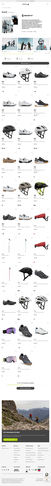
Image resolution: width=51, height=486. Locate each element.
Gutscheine (28, 457)
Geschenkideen (29, 459)
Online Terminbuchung (31, 455)
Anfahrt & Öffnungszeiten (43, 450)
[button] (46, 53)
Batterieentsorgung (30, 461)
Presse (15, 461)
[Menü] (49, 473)
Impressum (40, 480)
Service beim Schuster (30, 452)
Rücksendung (41, 455)
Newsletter (16, 459)
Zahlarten (40, 457)
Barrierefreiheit (41, 459)
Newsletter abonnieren (9, 439)
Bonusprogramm (29, 448)
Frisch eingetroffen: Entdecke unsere (23, 1)
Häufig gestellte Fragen (43, 448)
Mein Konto (28, 450)
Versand (39, 452)
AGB (37, 480)
